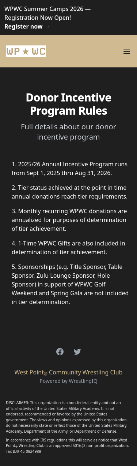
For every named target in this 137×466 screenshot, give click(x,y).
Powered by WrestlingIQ (68, 380)
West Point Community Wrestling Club (69, 372)
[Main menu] (126, 51)
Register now (27, 26)
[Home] (26, 51)
